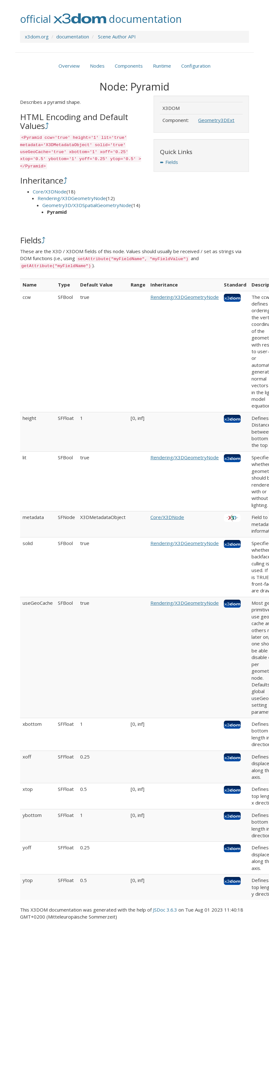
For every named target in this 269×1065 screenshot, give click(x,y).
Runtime (162, 66)
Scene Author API (117, 36)
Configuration (195, 66)
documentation (72, 36)
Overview (69, 66)
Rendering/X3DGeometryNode (72, 198)
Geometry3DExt (216, 120)
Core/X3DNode (49, 191)
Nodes (97, 66)
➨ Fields (169, 162)
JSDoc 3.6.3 (165, 910)
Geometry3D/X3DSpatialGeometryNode (86, 205)
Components (129, 66)
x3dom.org (37, 36)
